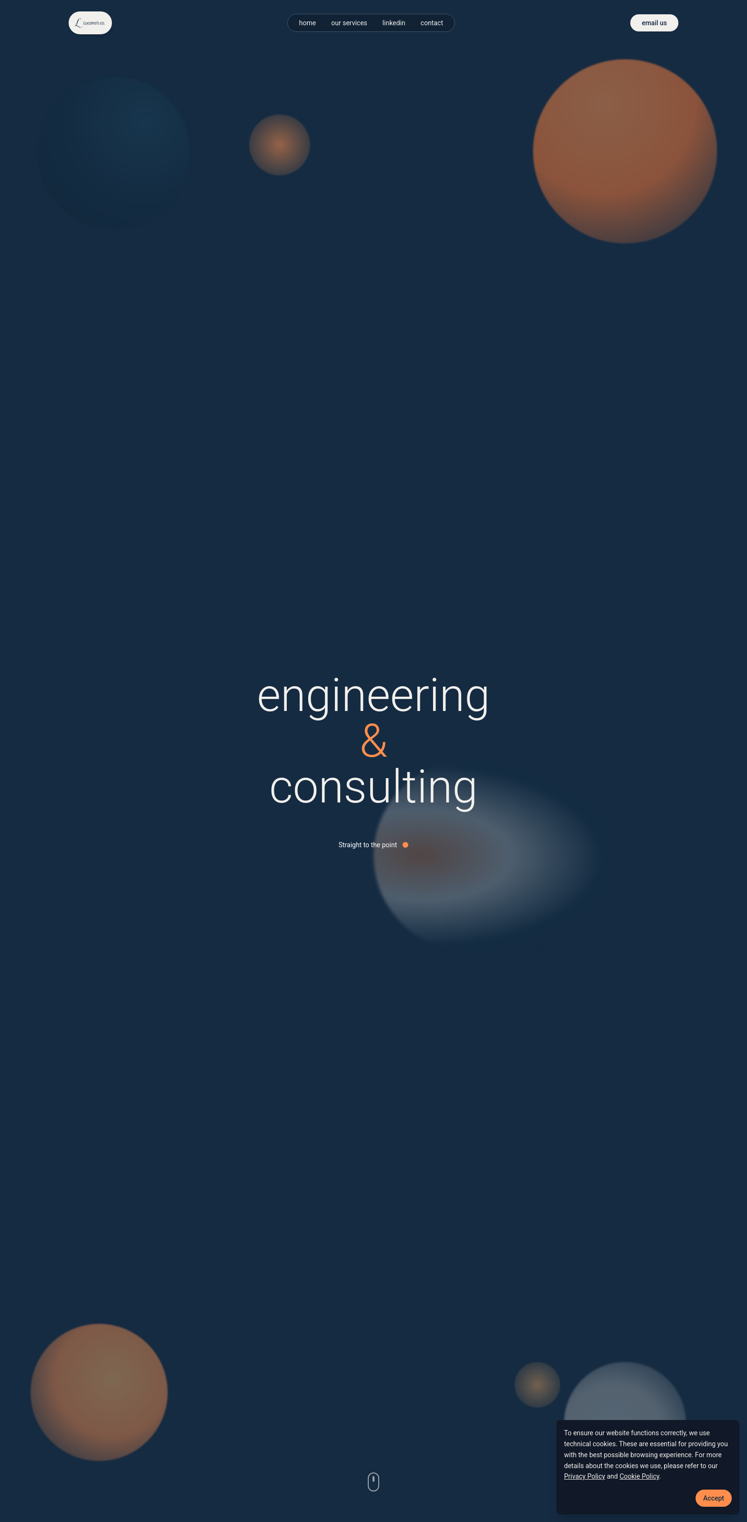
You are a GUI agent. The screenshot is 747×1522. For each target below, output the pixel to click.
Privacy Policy (584, 1476)
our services (349, 23)
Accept (713, 1498)
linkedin (394, 23)
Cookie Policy (639, 1476)
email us (654, 23)
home (307, 23)
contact (432, 23)
